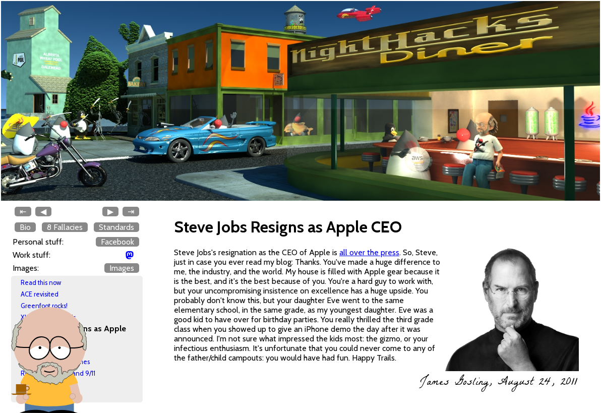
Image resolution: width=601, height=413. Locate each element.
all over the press (369, 252)
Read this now (41, 282)
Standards (116, 227)
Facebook (117, 242)
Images (121, 268)
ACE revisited (39, 294)
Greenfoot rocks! (44, 306)
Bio (25, 227)
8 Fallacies (65, 227)
